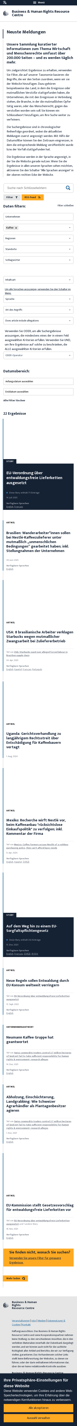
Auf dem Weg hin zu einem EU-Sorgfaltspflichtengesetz (31, 928)
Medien (42, 1321)
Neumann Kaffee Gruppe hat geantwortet (30, 1039)
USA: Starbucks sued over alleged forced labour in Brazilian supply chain (37, 653)
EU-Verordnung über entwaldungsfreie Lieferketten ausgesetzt (34, 478)
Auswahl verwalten (38, 1418)
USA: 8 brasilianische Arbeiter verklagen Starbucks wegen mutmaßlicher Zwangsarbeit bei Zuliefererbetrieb (39, 636)
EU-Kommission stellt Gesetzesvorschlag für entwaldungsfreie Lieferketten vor (40, 1207)
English (9, 507)
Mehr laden (15, 1278)
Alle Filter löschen (14, 400)
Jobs (33, 1321)
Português (37, 669)
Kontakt (26, 1324)
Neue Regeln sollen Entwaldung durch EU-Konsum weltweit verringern (37, 983)
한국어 (34, 954)
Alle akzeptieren (39, 1408)
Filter (12, 197)
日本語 (26, 862)
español (18, 669)
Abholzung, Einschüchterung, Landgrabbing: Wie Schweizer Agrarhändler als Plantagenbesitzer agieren (36, 1104)
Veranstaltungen (21, 1321)
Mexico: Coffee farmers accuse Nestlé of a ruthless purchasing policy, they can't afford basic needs (37, 846)
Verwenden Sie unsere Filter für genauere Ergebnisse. (35, 1260)
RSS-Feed (33, 197)
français (18, 507)
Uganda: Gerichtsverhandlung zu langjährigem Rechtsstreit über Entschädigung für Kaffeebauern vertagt (33, 740)
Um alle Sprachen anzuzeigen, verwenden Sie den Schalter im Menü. (38, 291)
